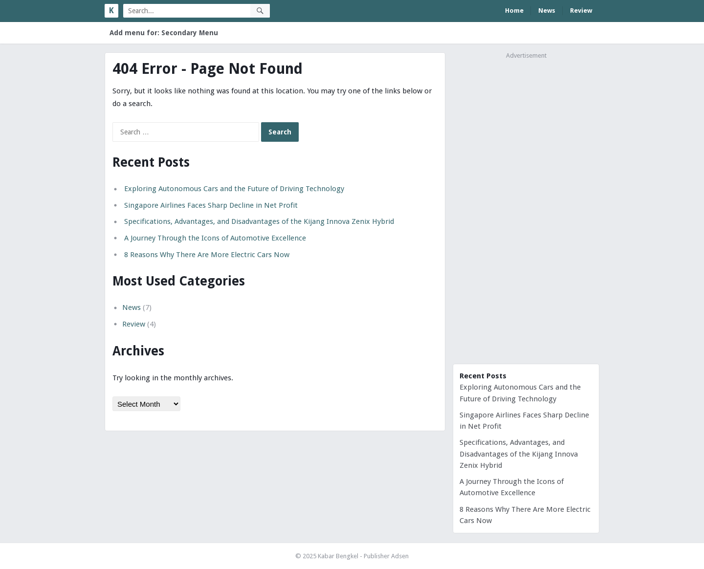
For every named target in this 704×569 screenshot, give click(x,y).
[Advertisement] (526, 209)
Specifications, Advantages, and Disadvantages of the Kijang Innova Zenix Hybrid (259, 221)
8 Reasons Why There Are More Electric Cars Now (206, 254)
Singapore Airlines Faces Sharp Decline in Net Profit (211, 205)
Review (581, 10)
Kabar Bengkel (338, 556)
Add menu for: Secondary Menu (164, 33)
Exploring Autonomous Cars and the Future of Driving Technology (234, 188)
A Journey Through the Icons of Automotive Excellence (215, 238)
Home (514, 10)
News (546, 10)
